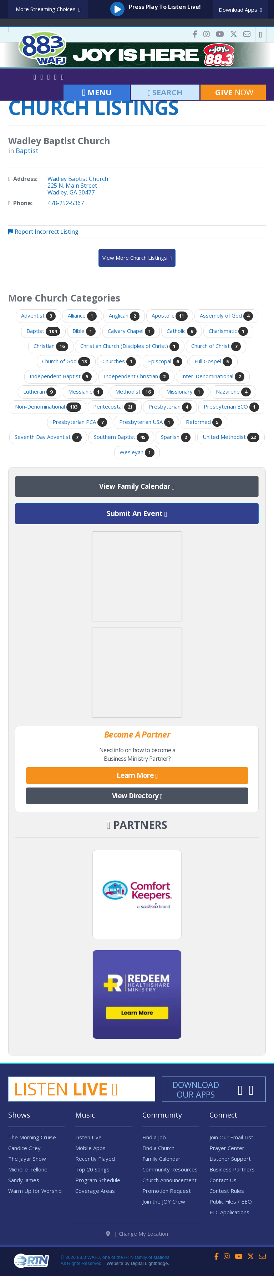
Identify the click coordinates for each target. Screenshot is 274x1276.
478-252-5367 (65, 203)
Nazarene (233, 392)
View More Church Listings (137, 258)
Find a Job (154, 1137)
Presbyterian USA (146, 422)
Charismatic (228, 331)
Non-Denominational (48, 407)
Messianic (85, 392)
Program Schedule (97, 1180)
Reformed (204, 422)
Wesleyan (137, 452)
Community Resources (170, 1169)
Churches (119, 361)
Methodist (134, 392)
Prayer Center (226, 1147)
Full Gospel (213, 361)
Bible (84, 331)
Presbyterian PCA (79, 422)
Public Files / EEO (230, 1201)
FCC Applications (229, 1212)
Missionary (185, 392)
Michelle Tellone (27, 1169)
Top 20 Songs (92, 1169)
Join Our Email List (231, 1137)
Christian (51, 346)
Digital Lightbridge (149, 1263)
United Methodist (231, 437)
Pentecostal (114, 407)
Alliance (82, 316)
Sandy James (23, 1180)
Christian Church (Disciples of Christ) (129, 346)
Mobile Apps (90, 1147)
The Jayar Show (27, 1158)
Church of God (66, 361)
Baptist (27, 150)
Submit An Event (137, 514)
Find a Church (158, 1147)
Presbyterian (170, 407)
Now (233, 92)
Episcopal (165, 361)
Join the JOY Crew (163, 1201)
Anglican (124, 316)
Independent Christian (136, 376)
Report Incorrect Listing (43, 232)
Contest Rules (226, 1190)
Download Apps (240, 9)
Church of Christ (216, 346)
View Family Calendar (136, 487)
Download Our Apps (195, 1089)
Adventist (38, 316)
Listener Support (230, 1158)
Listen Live (88, 1137)
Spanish (176, 437)
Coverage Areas (95, 1190)
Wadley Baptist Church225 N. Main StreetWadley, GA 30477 (77, 185)
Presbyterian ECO (231, 407)
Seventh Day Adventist (48, 437)
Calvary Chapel (131, 331)
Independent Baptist (61, 376)
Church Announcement (169, 1180)
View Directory (137, 796)
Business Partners (232, 1169)
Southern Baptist (121, 437)
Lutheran (39, 392)
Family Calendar (161, 1158)
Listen (66, 1088)
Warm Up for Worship (35, 1190)
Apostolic (170, 316)
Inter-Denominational (212, 376)
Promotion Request (166, 1190)
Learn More (137, 776)
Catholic (182, 331)
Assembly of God (226, 316)
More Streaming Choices (48, 9)
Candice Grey (24, 1147)
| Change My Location (137, 1233)
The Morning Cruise (32, 1137)
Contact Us (223, 1180)
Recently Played (95, 1158)
